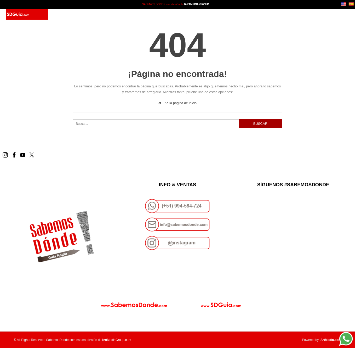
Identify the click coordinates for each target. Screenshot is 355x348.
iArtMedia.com (330, 340)
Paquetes (120, 14)
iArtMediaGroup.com (116, 340)
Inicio (81, 14)
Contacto (144, 14)
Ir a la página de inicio (177, 103)
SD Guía (99, 14)
